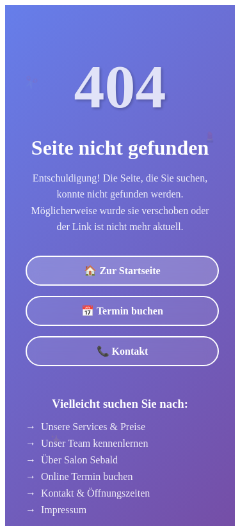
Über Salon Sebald (79, 459)
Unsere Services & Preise (93, 426)
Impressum (63, 509)
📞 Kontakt (122, 351)
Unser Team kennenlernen (94, 443)
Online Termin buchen (86, 476)
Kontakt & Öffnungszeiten (95, 493)
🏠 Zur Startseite (122, 270)
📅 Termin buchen (122, 311)
